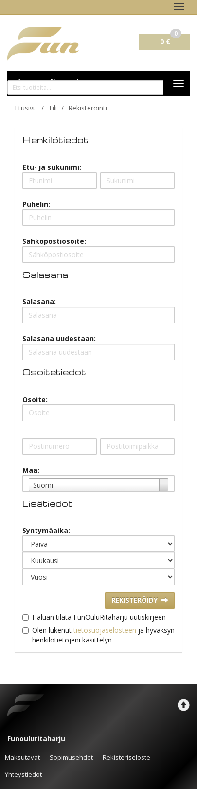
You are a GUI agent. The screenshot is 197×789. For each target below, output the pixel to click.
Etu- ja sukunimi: (51, 167)
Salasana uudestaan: (59, 338)
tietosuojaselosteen (104, 630)
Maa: (30, 470)
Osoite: (35, 399)
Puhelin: (36, 204)
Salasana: (39, 301)
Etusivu (26, 107)
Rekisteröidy (139, 600)
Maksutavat (22, 757)
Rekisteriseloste (126, 757)
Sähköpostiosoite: (54, 241)
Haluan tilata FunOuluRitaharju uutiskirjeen (99, 617)
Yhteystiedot (23, 774)
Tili (52, 107)
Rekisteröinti (87, 107)
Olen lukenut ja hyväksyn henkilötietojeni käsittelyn (103, 634)
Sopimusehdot (71, 757)
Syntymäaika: (46, 530)
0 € (170, 40)
